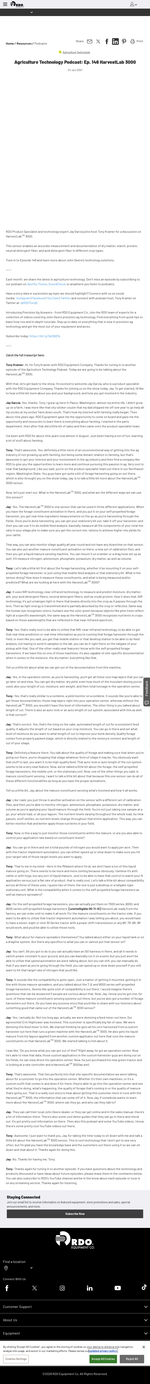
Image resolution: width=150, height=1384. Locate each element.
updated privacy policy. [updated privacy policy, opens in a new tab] (103, 1351)
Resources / (25, 43)
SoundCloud (56, 284)
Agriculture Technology (76, 52)
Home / (11, 43)
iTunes (42, 284)
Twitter (66, 298)
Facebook (38, 298)
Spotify (32, 284)
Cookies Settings (16, 1359)
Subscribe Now (75, 1213)
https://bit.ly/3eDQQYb (44, 336)
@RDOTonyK (29, 303)
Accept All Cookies (103, 1359)
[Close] (143, 1347)
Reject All (132, 1359)
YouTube (53, 298)
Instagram (23, 298)
